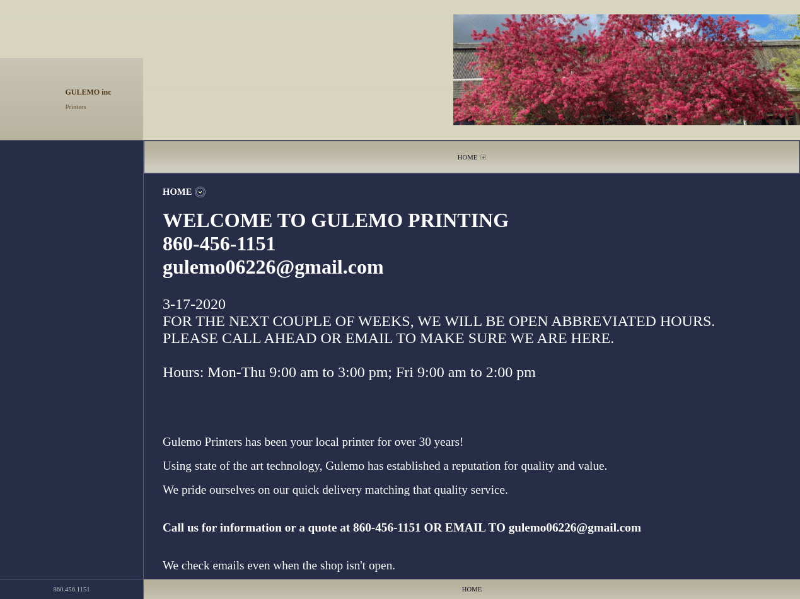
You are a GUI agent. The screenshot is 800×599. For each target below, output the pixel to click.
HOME (467, 157)
